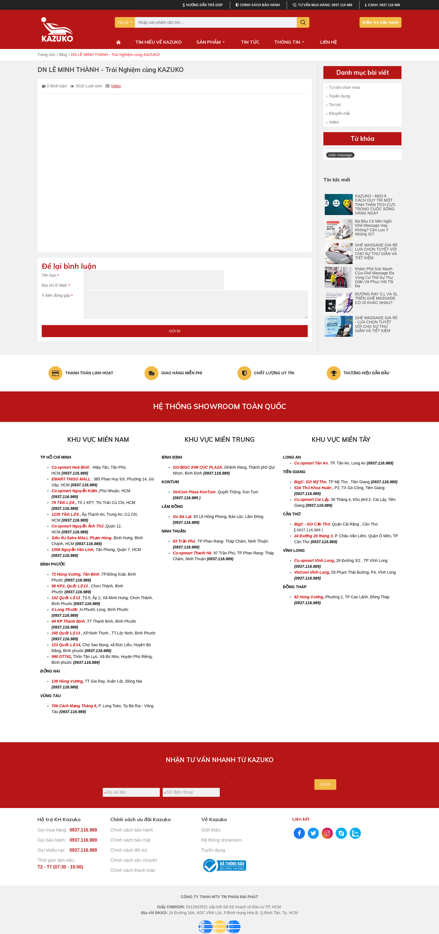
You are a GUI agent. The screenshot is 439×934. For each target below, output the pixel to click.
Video (116, 86)
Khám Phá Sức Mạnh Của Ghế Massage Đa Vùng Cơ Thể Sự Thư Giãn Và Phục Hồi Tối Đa (374, 277)
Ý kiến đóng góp (56, 301)
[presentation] (255, 781)
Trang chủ (46, 54)
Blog (63, 54)
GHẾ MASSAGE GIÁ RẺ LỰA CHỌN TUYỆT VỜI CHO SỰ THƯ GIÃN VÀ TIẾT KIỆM (376, 251)
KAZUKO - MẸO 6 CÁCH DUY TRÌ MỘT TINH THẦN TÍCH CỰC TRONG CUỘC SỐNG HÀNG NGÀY (375, 205)
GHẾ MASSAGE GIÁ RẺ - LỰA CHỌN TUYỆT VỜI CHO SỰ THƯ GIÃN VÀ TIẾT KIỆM (376, 324)
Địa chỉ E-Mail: (54, 288)
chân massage (340, 155)
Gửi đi (174, 338)
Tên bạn (49, 275)
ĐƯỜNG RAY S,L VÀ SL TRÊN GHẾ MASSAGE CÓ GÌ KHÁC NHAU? (376, 298)
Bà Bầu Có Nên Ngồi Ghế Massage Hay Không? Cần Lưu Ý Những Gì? (373, 227)
